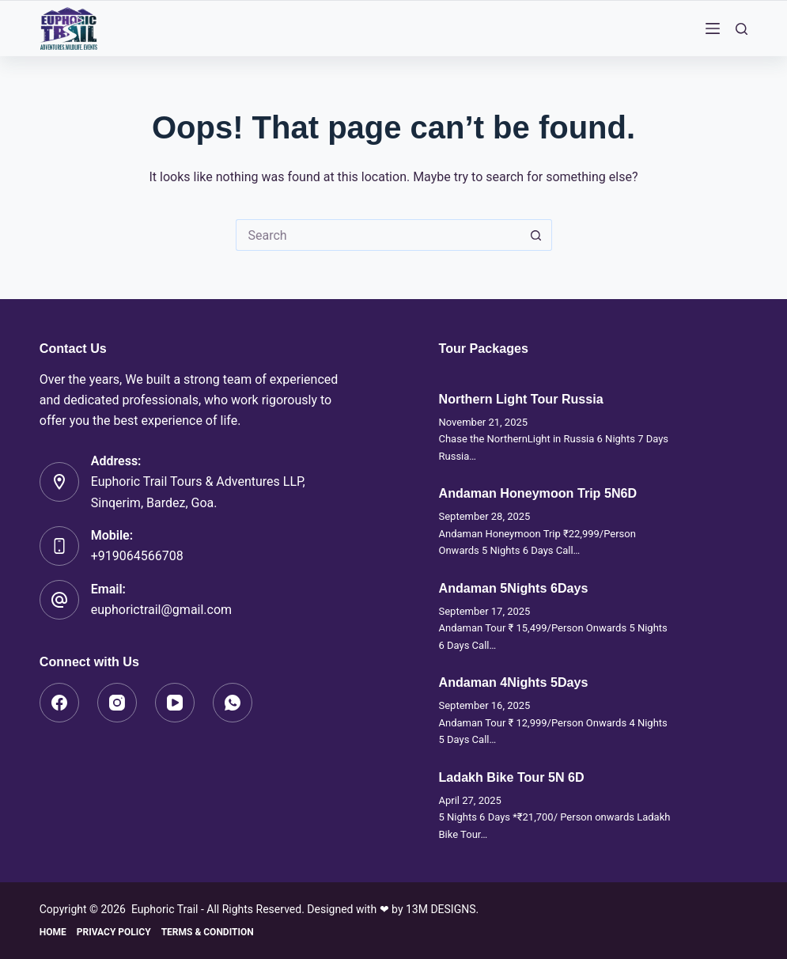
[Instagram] (117, 702)
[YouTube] (175, 702)
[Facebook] (59, 702)
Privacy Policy (114, 932)
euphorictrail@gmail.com (161, 609)
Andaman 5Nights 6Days (513, 588)
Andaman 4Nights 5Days (513, 682)
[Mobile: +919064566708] (59, 546)
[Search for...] (378, 235)
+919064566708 (137, 555)
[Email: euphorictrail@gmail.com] (59, 600)
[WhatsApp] (232, 702)
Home (53, 932)
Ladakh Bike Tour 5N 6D (512, 777)
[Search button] (536, 235)
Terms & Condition (207, 932)
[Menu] (713, 28)
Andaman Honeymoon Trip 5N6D (538, 493)
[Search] (741, 29)
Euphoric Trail (165, 909)
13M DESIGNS (441, 909)
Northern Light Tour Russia (521, 399)
